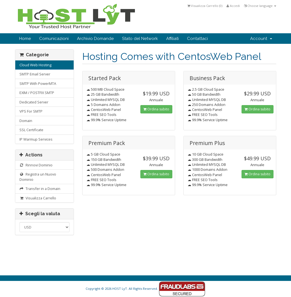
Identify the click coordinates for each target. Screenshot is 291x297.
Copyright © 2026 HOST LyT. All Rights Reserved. (145, 288)
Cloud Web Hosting (35, 64)
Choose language (260, 6)
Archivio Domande (95, 38)
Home (25, 38)
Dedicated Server (33, 102)
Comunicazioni (54, 38)
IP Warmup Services (36, 139)
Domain (25, 120)
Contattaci (197, 38)
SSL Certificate (31, 129)
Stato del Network (140, 38)
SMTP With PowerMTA (37, 83)
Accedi (233, 6)
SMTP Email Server (34, 74)
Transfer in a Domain (40, 188)
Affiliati (172, 38)
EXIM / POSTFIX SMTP (36, 92)
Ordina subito (156, 109)
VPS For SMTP (31, 111)
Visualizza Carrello (37, 198)
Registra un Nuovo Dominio (37, 177)
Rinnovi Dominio (36, 165)
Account (261, 38)
